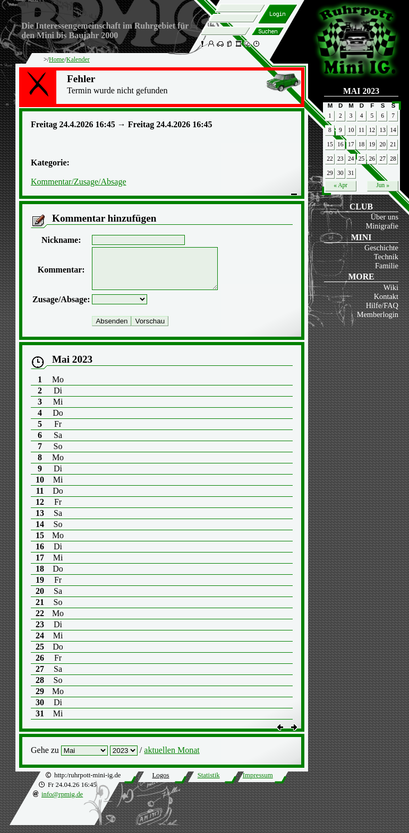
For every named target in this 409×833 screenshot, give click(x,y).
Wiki (391, 287)
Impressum (258, 783)
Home (56, 59)
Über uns (384, 217)
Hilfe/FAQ (382, 305)
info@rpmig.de (62, 802)
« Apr (340, 185)
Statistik (209, 783)
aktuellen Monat (171, 757)
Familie (386, 265)
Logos (160, 783)
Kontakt (386, 296)
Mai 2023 (361, 90)
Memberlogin (377, 314)
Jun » (382, 185)
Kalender (78, 59)
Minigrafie (381, 226)
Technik (386, 256)
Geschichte (381, 247)
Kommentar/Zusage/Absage (78, 181)
